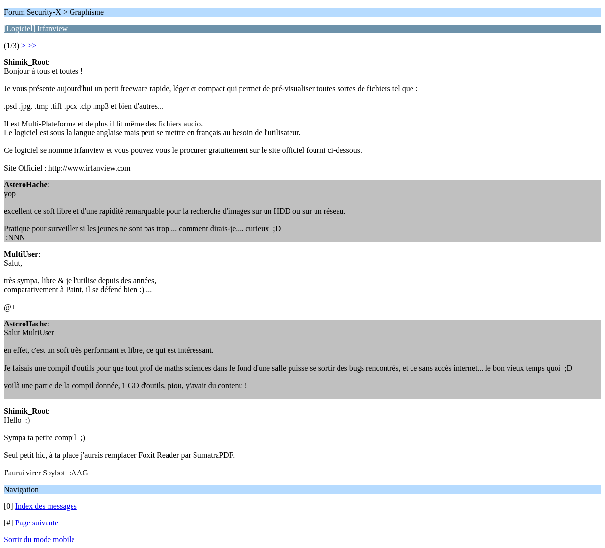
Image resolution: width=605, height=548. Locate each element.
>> (31, 45)
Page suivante (36, 523)
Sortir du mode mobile (39, 539)
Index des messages (46, 506)
